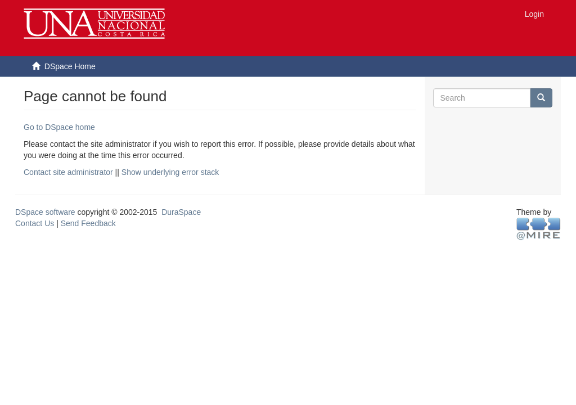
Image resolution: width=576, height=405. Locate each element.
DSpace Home (70, 66)
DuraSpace (181, 212)
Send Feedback (88, 223)
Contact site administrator (68, 172)
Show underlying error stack (170, 172)
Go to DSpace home (59, 127)
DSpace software (45, 212)
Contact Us (34, 223)
